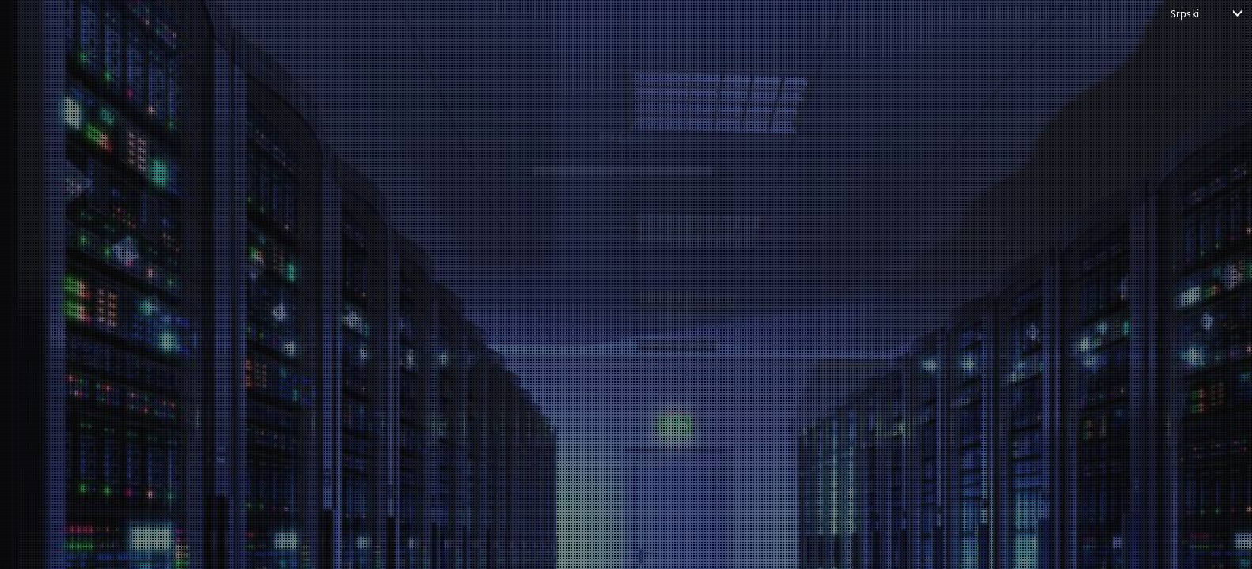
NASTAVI (614, 191)
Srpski (1185, 13)
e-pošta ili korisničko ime (415, 118)
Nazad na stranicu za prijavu (614, 240)
